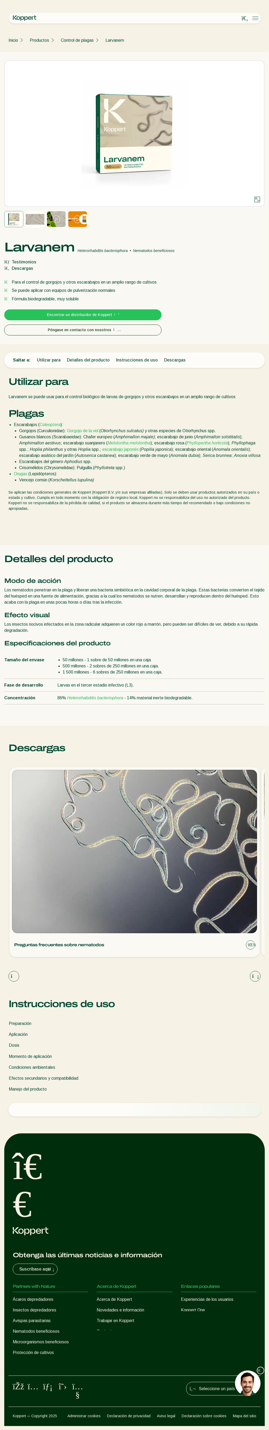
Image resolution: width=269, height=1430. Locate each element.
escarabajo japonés (120, 449)
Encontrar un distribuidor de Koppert (83, 315)
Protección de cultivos (33, 1352)
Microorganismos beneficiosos (41, 1342)
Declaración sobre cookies (204, 1420)
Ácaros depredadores (33, 1299)
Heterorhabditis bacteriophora (95, 698)
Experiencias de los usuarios (207, 1299)
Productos (39, 40)
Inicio (13, 40)
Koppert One (193, 1310)
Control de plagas (77, 40)
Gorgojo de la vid (82, 430)
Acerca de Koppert (114, 1299)
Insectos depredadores (34, 1310)
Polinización (24, 1363)
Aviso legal (166, 1420)
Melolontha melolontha (129, 443)
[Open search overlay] (245, 18)
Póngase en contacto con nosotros (83, 330)
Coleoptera (50, 424)
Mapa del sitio (244, 1420)
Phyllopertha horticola (207, 443)
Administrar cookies (84, 1420)
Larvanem (114, 40)
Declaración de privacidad (129, 1420)
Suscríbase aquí (37, 1269)
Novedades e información (120, 1310)
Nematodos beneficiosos (36, 1331)
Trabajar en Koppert (115, 1320)
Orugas (20, 474)
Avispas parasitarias (32, 1320)
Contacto (105, 1331)
